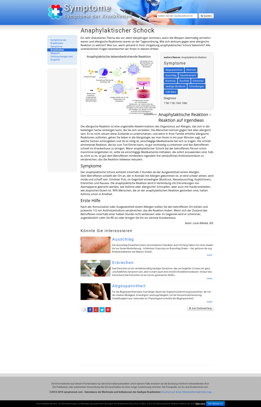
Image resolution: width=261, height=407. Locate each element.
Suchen (206, 16)
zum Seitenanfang (200, 308)
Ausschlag (123, 239)
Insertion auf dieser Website (176, 392)
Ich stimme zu (215, 403)
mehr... (210, 255)
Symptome (97, 12)
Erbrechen (123, 262)
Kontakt (197, 392)
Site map (207, 392)
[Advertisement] (62, 120)
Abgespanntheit (129, 286)
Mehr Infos (200, 403)
